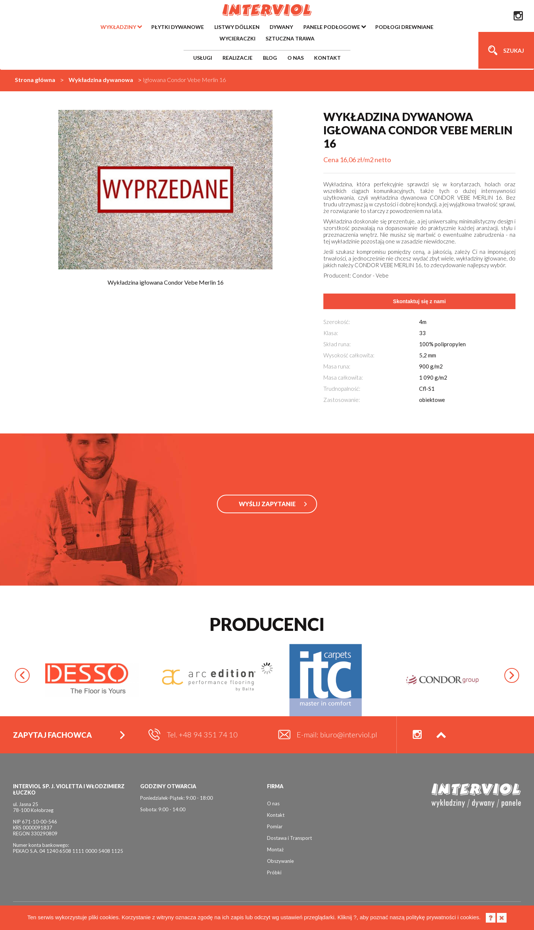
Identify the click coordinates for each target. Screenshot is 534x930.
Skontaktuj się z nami (419, 301)
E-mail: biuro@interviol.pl (337, 734)
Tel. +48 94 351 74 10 (202, 734)
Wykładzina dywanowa (101, 79)
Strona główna (35, 79)
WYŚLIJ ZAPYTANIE (267, 503)
